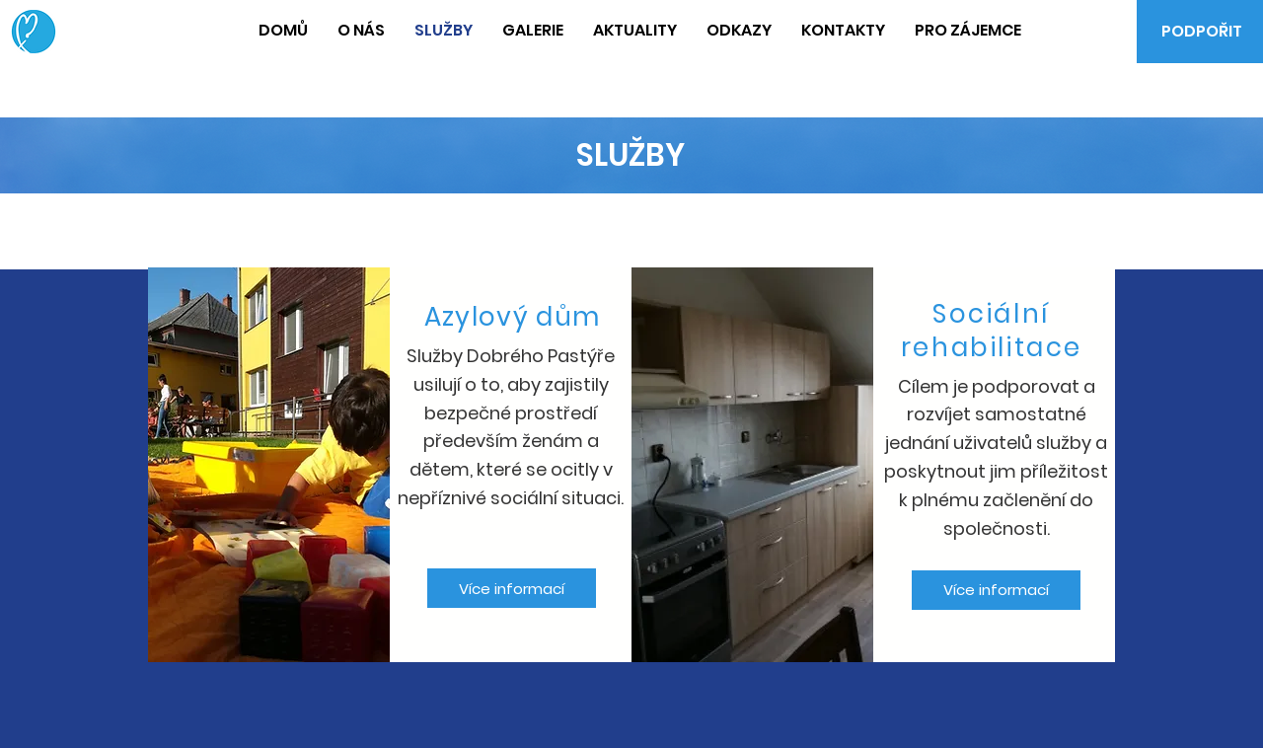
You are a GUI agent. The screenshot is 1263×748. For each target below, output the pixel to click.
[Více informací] (511, 588)
